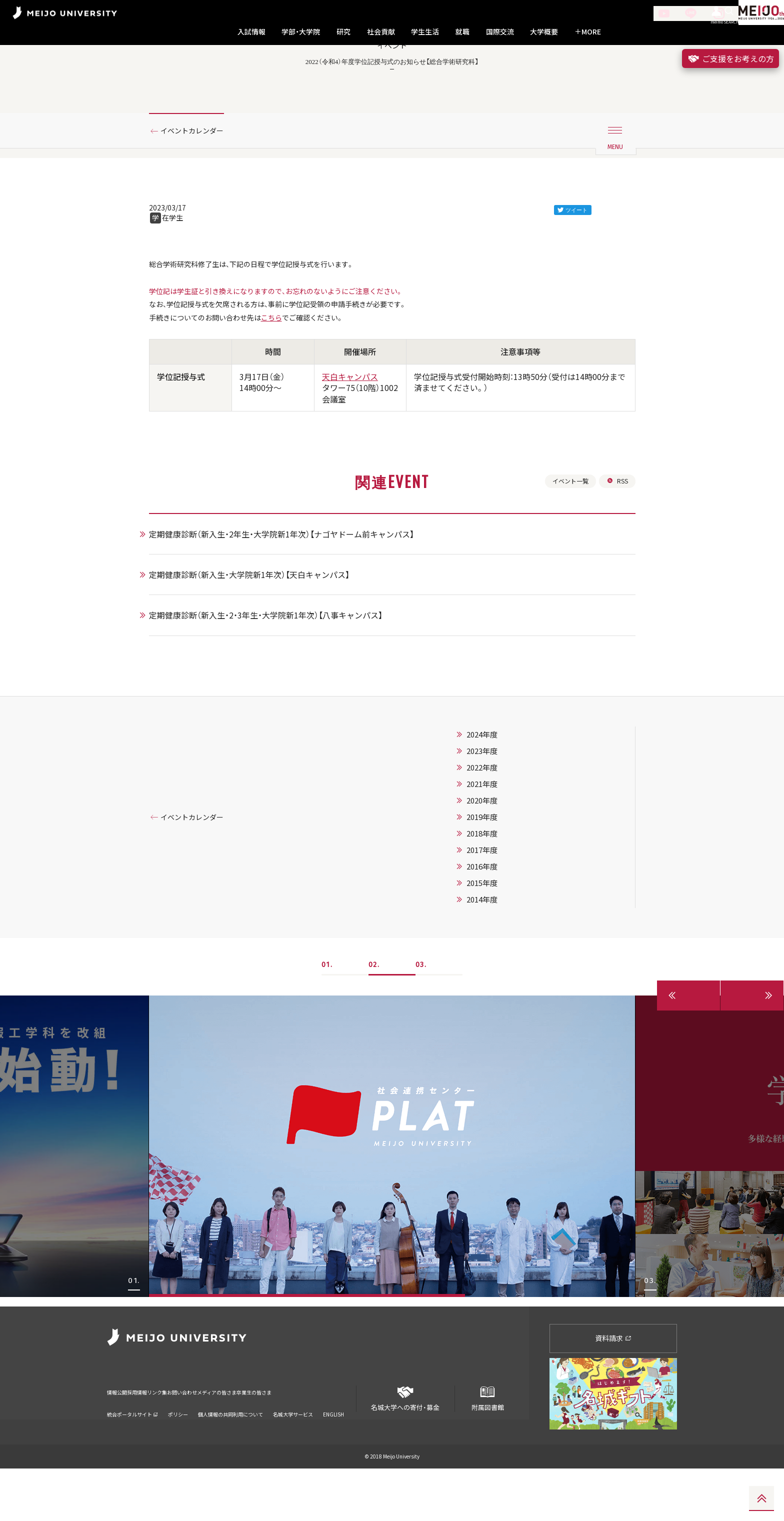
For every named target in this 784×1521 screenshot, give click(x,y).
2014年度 (494, 961)
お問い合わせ (228, 1437)
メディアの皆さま (282, 1437)
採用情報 (154, 1437)
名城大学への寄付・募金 (405, 1447)
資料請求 (613, 1391)
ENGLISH (333, 1454)
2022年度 (494, 829)
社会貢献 (381, 31)
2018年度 (494, 895)
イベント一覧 (565, 541)
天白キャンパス (350, 435)
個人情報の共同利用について (230, 1454)
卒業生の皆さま (338, 1437)
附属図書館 (487, 1447)
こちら (289, 375)
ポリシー (178, 1454)
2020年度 (494, 862)
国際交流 (500, 31)
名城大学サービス (293, 1454)
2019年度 (494, 879)
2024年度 (494, 796)
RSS (616, 541)
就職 (463, 31)
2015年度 (494, 945)
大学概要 (544, 31)
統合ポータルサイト (132, 1454)
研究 (343, 31)
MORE (587, 31)
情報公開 (120, 1437)
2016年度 (494, 928)
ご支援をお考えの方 (730, 58)
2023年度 (494, 813)
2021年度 (494, 846)
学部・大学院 (301, 31)
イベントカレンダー (198, 176)
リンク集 (188, 1437)
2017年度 (494, 912)
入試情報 (252, 31)
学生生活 (425, 31)
